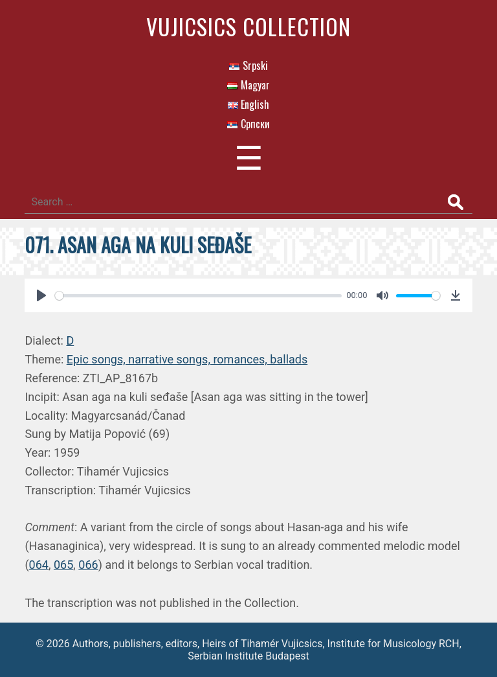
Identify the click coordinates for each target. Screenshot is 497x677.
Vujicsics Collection (248, 26)
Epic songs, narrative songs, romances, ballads (187, 359)
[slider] (198, 296)
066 (88, 564)
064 (39, 564)
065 (63, 564)
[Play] (41, 295)
